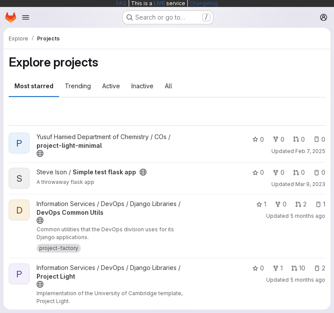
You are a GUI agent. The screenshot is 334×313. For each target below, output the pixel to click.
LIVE (159, 3)
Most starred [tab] (33, 86)
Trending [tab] (78, 86)
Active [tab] (111, 86)
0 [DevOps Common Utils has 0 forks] (281, 204)
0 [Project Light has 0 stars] (258, 268)
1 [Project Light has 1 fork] (278, 268)
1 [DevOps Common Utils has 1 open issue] (320, 204)
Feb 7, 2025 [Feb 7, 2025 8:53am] (310, 151)
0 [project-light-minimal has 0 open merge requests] (299, 139)
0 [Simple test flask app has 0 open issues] (319, 172)
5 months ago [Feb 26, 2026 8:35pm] (307, 279)
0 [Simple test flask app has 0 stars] (258, 172)
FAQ (121, 3)
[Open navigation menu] (26, 17)
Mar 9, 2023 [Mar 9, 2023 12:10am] (310, 184)
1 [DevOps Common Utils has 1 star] (261, 204)
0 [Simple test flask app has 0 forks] (278, 172)
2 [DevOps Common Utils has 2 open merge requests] (301, 204)
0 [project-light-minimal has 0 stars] (258, 139)
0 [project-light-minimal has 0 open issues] (319, 139)
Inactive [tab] (142, 86)
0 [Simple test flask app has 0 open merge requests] (299, 172)
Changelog (204, 3)
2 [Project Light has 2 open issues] (319, 268)
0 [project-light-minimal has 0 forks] (278, 139)
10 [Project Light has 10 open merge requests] (298, 268)
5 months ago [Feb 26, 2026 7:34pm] (307, 216)
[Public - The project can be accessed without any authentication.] (40, 153)
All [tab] (168, 86)
